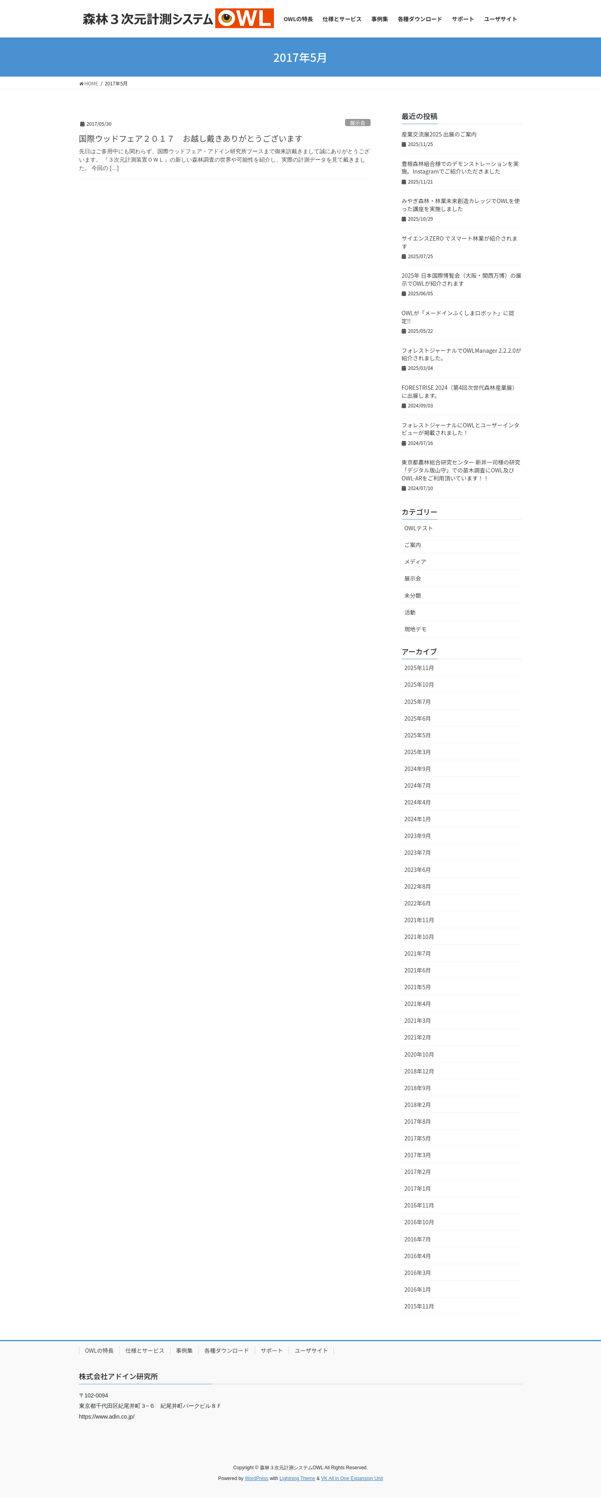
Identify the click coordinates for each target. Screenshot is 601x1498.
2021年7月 (418, 953)
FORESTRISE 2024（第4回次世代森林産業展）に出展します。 (460, 391)
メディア (415, 561)
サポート (272, 1350)
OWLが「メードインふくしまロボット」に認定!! (458, 317)
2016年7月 (418, 1239)
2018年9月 (418, 1088)
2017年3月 (418, 1155)
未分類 (413, 595)
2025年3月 (418, 752)
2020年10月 (419, 1054)
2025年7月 (418, 702)
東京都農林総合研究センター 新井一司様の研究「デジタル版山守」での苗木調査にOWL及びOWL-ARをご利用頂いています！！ (461, 470)
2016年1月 (418, 1289)
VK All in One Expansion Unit (352, 1478)
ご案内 (413, 545)
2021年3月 (418, 1020)
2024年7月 (418, 785)
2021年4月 (418, 1004)
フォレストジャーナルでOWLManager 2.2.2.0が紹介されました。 (462, 354)
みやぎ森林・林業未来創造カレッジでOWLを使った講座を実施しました (461, 205)
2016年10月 (419, 1222)
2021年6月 (418, 970)
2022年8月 (418, 886)
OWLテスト (419, 528)
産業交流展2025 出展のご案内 (439, 134)
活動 (410, 612)
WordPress (256, 1478)
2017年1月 (418, 1188)
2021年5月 (418, 987)
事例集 (184, 1350)
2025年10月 (419, 684)
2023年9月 (418, 836)
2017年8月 (418, 1121)
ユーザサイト (311, 1350)
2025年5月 (418, 735)
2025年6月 (418, 718)
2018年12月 (419, 1071)
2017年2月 (418, 1172)
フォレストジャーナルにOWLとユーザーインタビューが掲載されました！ (461, 429)
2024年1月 (418, 819)
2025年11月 (419, 668)
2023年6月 (418, 870)
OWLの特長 (99, 1350)
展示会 (357, 122)
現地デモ (416, 629)
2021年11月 (419, 920)
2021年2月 (418, 1037)
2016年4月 (418, 1256)
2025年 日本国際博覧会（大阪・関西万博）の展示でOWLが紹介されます (462, 279)
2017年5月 (418, 1138)
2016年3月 (418, 1273)
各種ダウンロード (226, 1350)
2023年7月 (418, 852)
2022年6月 (418, 903)
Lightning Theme (297, 1478)
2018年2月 (418, 1105)
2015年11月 (419, 1306)
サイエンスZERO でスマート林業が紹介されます (460, 242)
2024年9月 (418, 769)
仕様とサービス (145, 1350)
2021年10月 (419, 937)
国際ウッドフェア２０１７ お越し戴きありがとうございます (191, 138)
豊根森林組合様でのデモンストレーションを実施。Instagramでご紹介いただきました (460, 168)
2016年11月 (419, 1205)
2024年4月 (418, 802)
